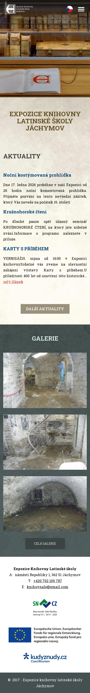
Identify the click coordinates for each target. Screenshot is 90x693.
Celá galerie (45, 544)
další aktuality (45, 308)
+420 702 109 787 (47, 580)
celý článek (13, 281)
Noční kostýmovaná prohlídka (37, 175)
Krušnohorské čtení (25, 211)
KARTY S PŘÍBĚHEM (26, 248)
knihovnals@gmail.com (47, 586)
